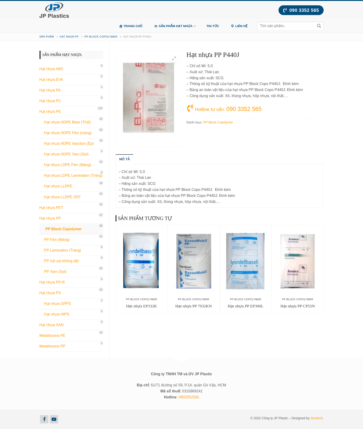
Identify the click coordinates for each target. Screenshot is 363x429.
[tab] (124, 159)
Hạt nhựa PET (51, 208)
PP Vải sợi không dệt (61, 261)
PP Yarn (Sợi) (55, 272)
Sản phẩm (46, 36)
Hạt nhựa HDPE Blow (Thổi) (67, 122)
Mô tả (124, 159)
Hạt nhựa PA (50, 90)
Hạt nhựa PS (50, 293)
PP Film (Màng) (57, 240)
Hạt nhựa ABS (51, 69)
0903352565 (188, 397)
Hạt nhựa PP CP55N (297, 306)
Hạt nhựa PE (50, 112)
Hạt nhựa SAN (51, 325)
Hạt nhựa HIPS (56, 314)
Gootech (316, 418)
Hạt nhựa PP (69, 36)
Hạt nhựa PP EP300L (245, 306)
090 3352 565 (301, 10)
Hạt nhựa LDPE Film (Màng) (67, 165)
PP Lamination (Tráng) (62, 250)
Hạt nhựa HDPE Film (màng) (68, 133)
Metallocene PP (52, 346)
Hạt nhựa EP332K (141, 306)
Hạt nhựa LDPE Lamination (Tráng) (73, 175)
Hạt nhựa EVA (51, 80)
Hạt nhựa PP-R (52, 282)
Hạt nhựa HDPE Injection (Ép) (69, 143)
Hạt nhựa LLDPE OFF (62, 197)
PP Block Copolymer (100, 36)
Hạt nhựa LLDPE (58, 186)
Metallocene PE (52, 336)
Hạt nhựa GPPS (57, 304)
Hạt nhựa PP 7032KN (193, 306)
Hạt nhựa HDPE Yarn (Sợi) (66, 154)
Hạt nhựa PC (50, 101)
